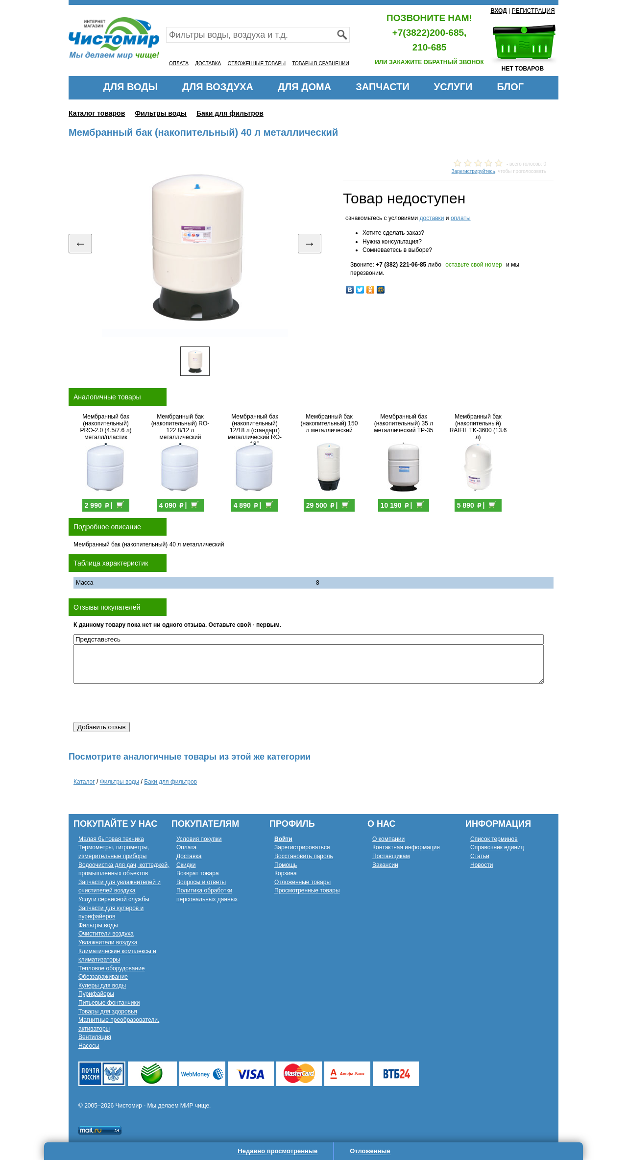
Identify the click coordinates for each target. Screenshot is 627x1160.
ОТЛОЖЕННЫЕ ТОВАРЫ (257, 63)
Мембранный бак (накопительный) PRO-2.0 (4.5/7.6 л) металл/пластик (105, 427)
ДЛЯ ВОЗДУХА (217, 86)
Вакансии (385, 865)
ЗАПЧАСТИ (383, 86)
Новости (481, 865)
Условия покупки (199, 839)
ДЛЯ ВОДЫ (130, 86)
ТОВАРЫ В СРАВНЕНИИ (320, 63)
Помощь (285, 865)
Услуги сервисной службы (113, 899)
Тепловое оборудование (111, 968)
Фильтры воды (161, 113)
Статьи (479, 856)
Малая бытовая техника (111, 839)
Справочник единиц (497, 847)
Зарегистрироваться (302, 847)
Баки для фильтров (230, 113)
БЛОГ (510, 86)
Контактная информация (406, 847)
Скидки (186, 865)
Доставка (189, 856)
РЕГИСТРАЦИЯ (533, 10)
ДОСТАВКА (208, 63)
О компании (388, 839)
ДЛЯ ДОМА (304, 86)
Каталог (84, 781)
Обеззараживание (103, 976)
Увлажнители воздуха (107, 942)
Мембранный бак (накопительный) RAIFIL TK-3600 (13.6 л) (478, 427)
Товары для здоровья (107, 1011)
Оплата (186, 847)
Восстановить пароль (303, 856)
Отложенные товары (302, 882)
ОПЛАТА (179, 63)
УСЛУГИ (453, 86)
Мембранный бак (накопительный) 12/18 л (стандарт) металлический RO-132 (255, 430)
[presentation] (147, 703)
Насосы (88, 1045)
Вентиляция (94, 1037)
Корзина (285, 873)
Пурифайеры (96, 993)
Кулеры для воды (102, 985)
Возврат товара (197, 873)
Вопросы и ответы (201, 882)
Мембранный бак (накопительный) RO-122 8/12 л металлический (180, 427)
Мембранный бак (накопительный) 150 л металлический (329, 423)
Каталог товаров (97, 113)
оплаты (461, 218)
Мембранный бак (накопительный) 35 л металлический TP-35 (404, 423)
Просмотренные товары (307, 890)
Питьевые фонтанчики (109, 1002)
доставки (431, 218)
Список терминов (494, 839)
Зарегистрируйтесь (473, 171)
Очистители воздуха (106, 933)
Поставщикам (391, 856)
